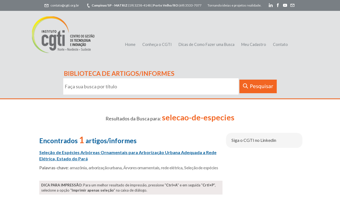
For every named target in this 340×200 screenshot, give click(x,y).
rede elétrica (171, 167)
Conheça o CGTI (157, 44)
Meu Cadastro (253, 44)
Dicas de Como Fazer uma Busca (206, 44)
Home (130, 44)
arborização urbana (105, 167)
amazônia (78, 167)
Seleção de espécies (201, 167)
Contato (280, 44)
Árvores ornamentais (141, 167)
